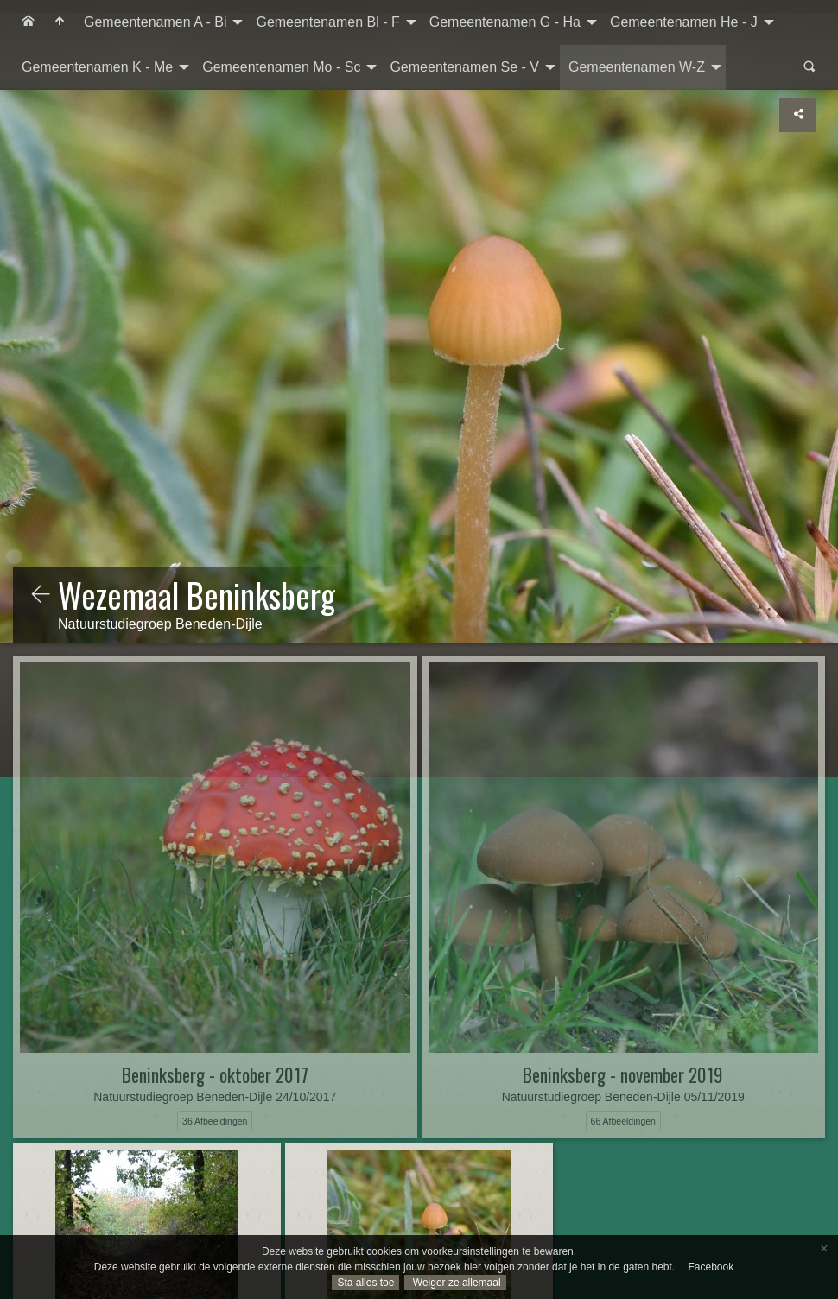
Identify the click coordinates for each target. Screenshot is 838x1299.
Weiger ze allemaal (454, 1283)
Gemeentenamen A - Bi (155, 22)
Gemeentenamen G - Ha (505, 22)
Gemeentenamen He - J (684, 22)
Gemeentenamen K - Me (97, 67)
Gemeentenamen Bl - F (327, 22)
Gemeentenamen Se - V (464, 67)
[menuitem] (28, 22)
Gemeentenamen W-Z (636, 67)
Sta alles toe (365, 1283)
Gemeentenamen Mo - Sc (281, 67)
